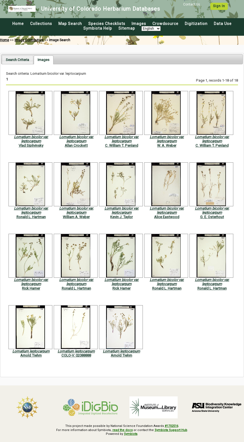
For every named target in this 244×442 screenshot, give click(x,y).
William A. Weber (76, 217)
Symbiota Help (97, 28)
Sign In (219, 6)
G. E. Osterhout (212, 217)
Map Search (70, 23)
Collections (41, 23)
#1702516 (171, 426)
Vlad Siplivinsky (31, 145)
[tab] (17, 59)
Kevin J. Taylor (121, 217)
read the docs (122, 430)
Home (18, 23)
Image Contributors (29, 40)
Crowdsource (165, 23)
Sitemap (126, 28)
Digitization (196, 23)
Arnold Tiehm (31, 355)
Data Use (223, 23)
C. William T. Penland (121, 145)
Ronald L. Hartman (31, 217)
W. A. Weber (166, 145)
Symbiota (130, 434)
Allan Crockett (76, 145)
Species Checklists (106, 23)
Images (139, 23)
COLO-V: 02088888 (76, 355)
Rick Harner (31, 288)
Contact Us (191, 4)
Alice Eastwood (166, 217)
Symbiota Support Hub (171, 430)
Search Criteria (17, 60)
